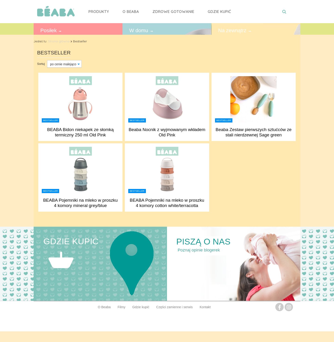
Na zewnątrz (232, 30)
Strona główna (59, 41)
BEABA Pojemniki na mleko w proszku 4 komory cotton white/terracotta (167, 203)
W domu (138, 30)
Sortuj (41, 64)
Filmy (121, 307)
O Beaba (130, 11)
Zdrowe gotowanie (173, 11)
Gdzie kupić (219, 11)
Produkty (98, 11)
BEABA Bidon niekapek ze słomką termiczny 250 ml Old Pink (80, 132)
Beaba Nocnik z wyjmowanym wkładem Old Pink (167, 132)
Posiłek (48, 30)
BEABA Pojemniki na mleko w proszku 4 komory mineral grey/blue (80, 203)
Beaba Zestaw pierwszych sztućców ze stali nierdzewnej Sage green (254, 132)
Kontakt (205, 307)
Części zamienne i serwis (174, 307)
